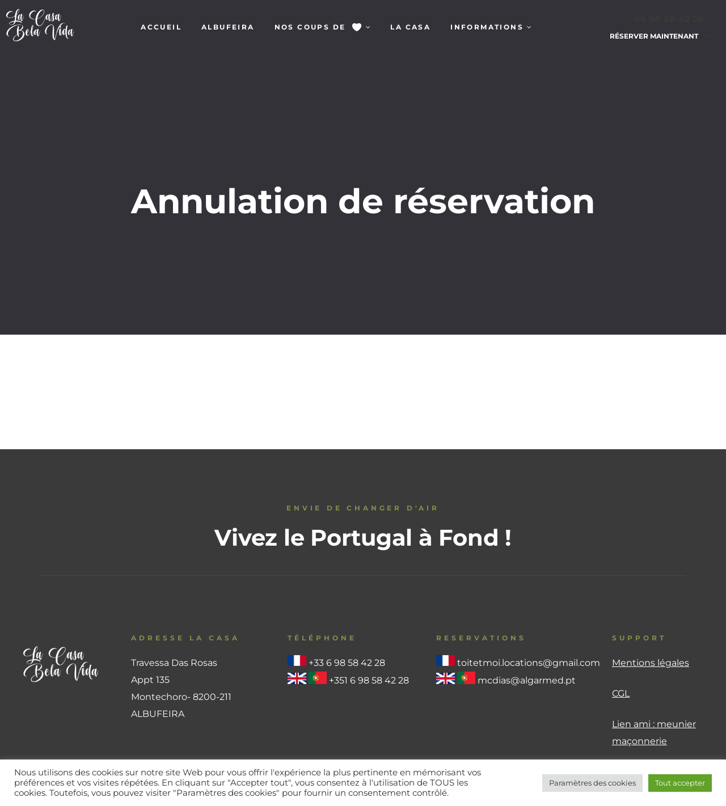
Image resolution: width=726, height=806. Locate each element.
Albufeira (228, 27)
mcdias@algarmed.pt (527, 610)
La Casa (410, 27)
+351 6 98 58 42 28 (369, 610)
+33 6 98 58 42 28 (347, 592)
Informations (490, 27)
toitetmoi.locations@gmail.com (528, 592)
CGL (621, 623)
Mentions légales (650, 592)
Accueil (161, 27)
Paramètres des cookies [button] (592, 782)
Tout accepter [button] (680, 782)
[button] (657, 36)
